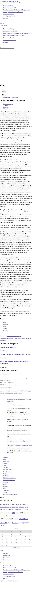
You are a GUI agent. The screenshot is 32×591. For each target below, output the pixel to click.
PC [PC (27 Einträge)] (14, 516)
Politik (4, 485)
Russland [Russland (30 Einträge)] (25, 516)
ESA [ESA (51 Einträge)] (7, 510)
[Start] (4, 90)
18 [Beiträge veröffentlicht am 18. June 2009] (16, 540)
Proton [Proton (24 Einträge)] (16, 516)
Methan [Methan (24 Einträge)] (24, 513)
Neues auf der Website (8, 37)
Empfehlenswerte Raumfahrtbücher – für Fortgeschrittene (17, 33)
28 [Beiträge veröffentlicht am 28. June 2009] (29, 543)
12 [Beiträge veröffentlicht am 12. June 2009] (20, 537)
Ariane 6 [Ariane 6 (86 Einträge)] (19, 505)
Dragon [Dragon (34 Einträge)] (26, 508)
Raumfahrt (5, 487)
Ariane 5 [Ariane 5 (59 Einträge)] (12, 505)
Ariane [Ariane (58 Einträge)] (7, 505)
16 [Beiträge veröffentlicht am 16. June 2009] (6, 540)
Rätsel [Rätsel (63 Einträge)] (2, 520)
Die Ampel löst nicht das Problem (10, 97)
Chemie (5, 466)
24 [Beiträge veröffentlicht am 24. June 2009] (11, 543)
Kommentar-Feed (7, 558)
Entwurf (9, 181)
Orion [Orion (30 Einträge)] (11, 516)
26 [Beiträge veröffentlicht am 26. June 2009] (20, 543)
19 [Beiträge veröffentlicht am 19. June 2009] (20, 540)
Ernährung (6, 107)
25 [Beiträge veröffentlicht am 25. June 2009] (16, 543)
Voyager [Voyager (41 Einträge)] (2, 526)
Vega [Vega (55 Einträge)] (23, 523)
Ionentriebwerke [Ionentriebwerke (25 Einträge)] (9, 513)
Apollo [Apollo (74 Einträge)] (2, 505)
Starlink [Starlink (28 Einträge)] (9, 523)
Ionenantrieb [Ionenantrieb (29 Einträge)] (2, 513)
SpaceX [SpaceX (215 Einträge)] (3, 523)
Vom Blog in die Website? (9, 40)
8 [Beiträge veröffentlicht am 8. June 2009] (2, 537)
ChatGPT (5, 464)
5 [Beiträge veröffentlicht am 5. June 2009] (20, 535)
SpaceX (5, 493)
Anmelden (5, 554)
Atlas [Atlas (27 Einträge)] (24, 505)
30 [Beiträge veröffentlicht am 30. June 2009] (6, 546)
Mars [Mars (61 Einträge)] (21, 514)
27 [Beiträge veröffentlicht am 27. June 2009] (25, 543)
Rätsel (4, 489)
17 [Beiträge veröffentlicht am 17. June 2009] (11, 540)
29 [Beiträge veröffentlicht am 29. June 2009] (2, 546)
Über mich (5, 42)
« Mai (14, 548)
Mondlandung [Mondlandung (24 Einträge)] (2, 516)
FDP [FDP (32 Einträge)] (22, 510)
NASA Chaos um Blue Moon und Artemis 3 (21, 409)
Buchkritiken (6, 462)
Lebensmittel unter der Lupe (9, 479)
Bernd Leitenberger (8, 104)
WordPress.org (6, 560)
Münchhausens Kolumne (9, 481)
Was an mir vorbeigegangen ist (10, 495)
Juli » (17, 548)
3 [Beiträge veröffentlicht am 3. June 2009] (11, 535)
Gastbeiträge (6, 476)
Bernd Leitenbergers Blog (10, 2)
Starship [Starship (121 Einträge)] (15, 523)
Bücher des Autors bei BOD (10, 31)
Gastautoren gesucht (23, 311)
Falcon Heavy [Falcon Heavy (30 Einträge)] (18, 510)
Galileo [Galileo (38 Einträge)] (26, 510)
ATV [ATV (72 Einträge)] (27, 505)
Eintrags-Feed (6, 556)
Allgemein (5, 458)
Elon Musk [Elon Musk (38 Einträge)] (2, 510)
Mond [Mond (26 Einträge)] (28, 513)
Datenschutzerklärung (8, 29)
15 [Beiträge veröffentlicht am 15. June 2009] (2, 540)
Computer (5, 468)
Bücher (5, 460)
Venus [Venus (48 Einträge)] (27, 523)
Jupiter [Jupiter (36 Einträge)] (17, 513)
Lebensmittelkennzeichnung (13, 336)
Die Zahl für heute (7, 472)
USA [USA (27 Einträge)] (20, 523)
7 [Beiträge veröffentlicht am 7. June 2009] (29, 535)
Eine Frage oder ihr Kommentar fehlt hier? (13, 35)
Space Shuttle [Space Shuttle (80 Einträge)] (23, 520)
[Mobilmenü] (3, 25)
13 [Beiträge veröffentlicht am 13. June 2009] (25, 537)
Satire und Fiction (7, 491)
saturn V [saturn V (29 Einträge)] (6, 519)
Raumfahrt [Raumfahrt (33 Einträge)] (20, 516)
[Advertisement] (15, 66)
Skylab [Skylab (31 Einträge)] (10, 519)
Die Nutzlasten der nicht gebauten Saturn (22, 446)
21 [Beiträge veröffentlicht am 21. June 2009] (29, 540)
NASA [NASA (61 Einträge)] (8, 517)
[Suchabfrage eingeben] (7, 23)
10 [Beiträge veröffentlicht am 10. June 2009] (11, 537)
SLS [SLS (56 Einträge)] (13, 520)
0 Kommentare (7, 108)
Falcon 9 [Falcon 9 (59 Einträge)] (11, 510)
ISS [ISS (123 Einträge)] (13, 513)
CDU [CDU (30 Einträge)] (17, 508)
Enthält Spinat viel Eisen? (8, 347)
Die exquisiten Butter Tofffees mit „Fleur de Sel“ (15, 354)
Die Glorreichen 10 (7, 470)
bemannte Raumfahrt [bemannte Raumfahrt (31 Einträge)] (4, 508)
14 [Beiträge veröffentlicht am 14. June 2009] (29, 537)
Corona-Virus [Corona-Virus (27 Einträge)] (21, 508)
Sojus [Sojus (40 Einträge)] (16, 519)
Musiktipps (5, 483)
